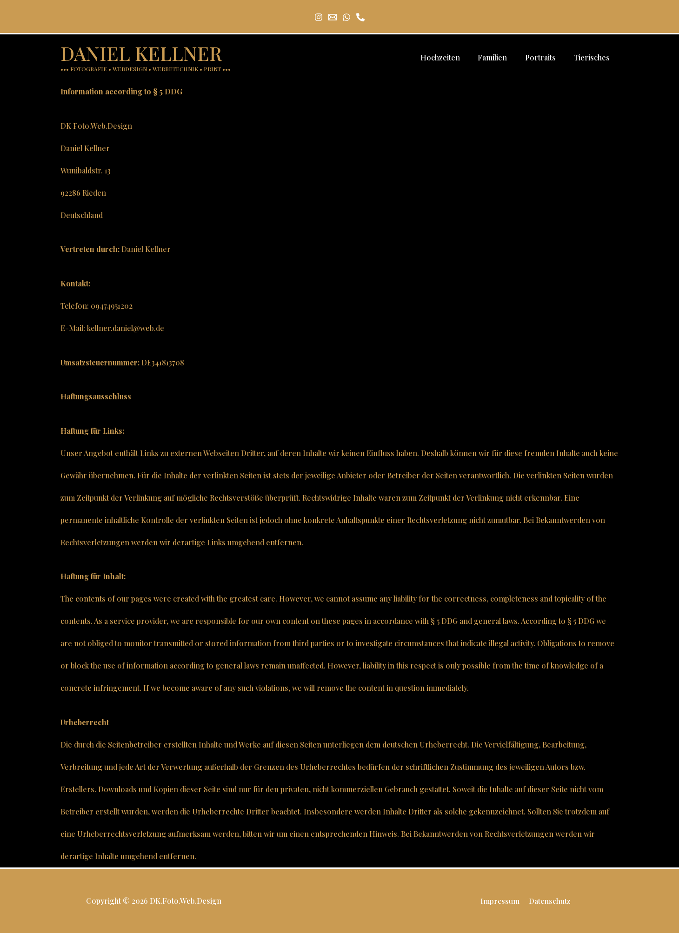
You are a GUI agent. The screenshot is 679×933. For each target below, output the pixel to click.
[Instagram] (318, 17)
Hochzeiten (451, 57)
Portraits (545, 57)
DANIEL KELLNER (141, 53)
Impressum (500, 901)
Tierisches (593, 57)
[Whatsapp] (346, 17)
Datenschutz (549, 901)
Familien (500, 57)
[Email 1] (332, 17)
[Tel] (360, 17)
